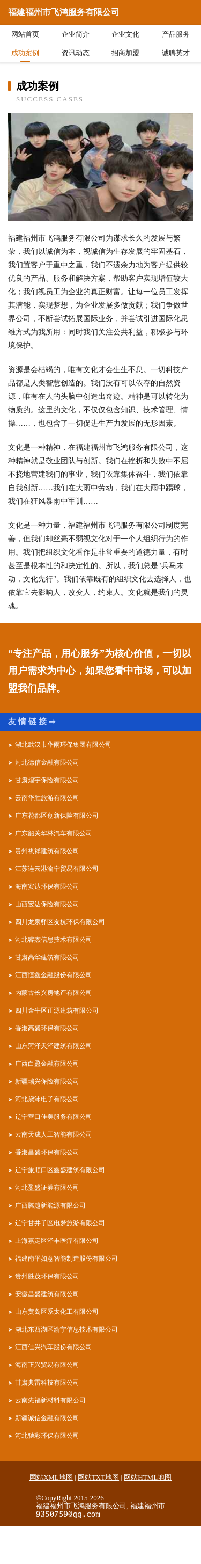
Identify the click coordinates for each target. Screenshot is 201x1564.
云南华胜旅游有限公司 (47, 798)
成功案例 (25, 53)
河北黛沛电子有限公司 (47, 1099)
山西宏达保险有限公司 (47, 904)
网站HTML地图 (148, 1477)
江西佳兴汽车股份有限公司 (53, 1347)
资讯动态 (76, 53)
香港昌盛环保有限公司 (47, 1152)
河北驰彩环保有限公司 (47, 1435)
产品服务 (176, 34)
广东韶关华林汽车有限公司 (53, 833)
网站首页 (25, 34)
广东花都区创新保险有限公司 (57, 815)
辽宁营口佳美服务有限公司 (53, 1117)
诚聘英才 (176, 53)
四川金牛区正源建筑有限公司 (57, 1010)
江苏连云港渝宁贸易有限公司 (57, 868)
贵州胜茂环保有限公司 (47, 1276)
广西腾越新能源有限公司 (50, 1205)
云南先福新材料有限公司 (50, 1400)
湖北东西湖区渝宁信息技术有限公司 (66, 1329)
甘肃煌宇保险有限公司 (47, 780)
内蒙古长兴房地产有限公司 (53, 992)
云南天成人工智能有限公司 (53, 1134)
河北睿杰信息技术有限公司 (53, 939)
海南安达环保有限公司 (47, 886)
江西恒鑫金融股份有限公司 (53, 975)
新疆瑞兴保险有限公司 (47, 1081)
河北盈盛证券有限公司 (47, 1187)
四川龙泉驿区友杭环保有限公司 (60, 922)
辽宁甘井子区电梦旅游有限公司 (60, 1223)
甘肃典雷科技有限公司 (47, 1382)
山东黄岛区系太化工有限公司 (57, 1311)
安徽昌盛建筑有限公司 (47, 1294)
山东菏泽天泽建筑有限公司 (53, 1046)
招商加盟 (125, 53)
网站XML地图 (51, 1477)
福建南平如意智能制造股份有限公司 (66, 1258)
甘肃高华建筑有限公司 (47, 957)
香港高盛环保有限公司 (47, 1028)
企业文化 (125, 34)
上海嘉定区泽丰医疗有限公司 (57, 1241)
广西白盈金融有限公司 (47, 1063)
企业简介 (76, 34)
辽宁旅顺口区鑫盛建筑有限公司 (60, 1170)
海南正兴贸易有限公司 (47, 1365)
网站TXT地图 (98, 1477)
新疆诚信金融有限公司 (47, 1418)
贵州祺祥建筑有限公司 (47, 851)
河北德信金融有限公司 (47, 762)
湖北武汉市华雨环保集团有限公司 (63, 744)
